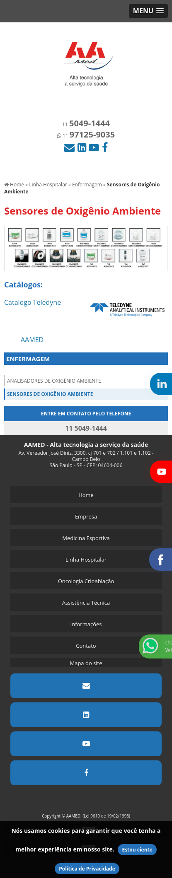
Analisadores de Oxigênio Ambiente (54, 380)
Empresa (86, 516)
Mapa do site (86, 663)
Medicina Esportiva (85, 538)
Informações (86, 624)
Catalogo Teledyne (32, 302)
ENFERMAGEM (28, 359)
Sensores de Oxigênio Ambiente (50, 394)
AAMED (32, 339)
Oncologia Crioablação (86, 581)
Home (86, 495)
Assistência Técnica (86, 602)
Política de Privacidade (87, 868)
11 (86, 124)
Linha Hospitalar (86, 559)
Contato (86, 645)
